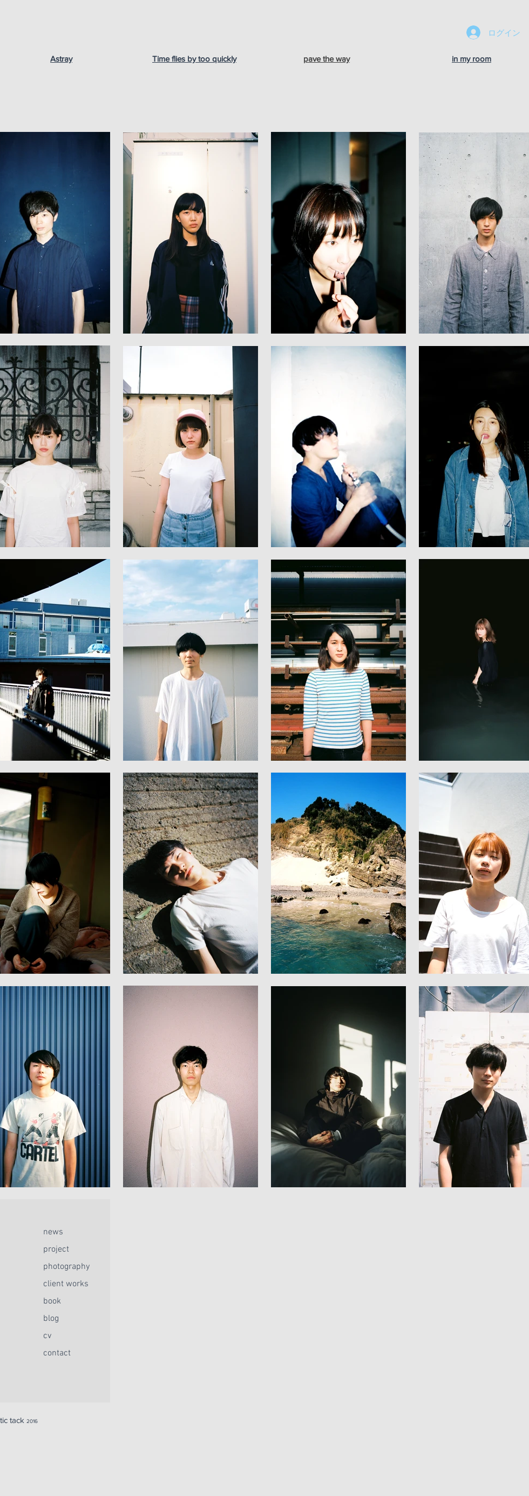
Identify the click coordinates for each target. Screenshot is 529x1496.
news (53, 1232)
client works (66, 1284)
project (56, 1249)
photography (66, 1266)
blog (51, 1318)
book (52, 1301)
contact (57, 1353)
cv (47, 1336)
